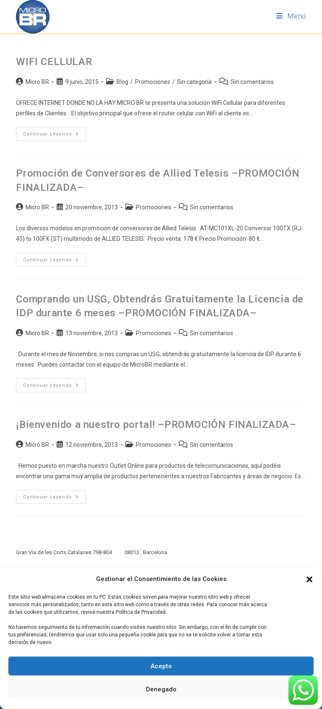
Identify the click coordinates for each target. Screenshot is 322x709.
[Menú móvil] (291, 16)
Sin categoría (194, 81)
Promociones (152, 81)
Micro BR (37, 81)
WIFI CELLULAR (54, 62)
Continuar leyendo (54, 132)
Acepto (161, 666)
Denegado (161, 689)
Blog (122, 81)
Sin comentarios (252, 81)
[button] (309, 579)
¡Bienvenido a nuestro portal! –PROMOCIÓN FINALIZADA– (156, 424)
